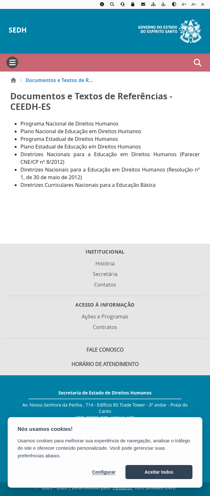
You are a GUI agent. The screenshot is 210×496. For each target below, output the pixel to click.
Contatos (105, 284)
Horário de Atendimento (105, 364)
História (105, 263)
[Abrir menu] (12, 62)
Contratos (105, 327)
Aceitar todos (159, 472)
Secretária (105, 274)
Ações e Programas (105, 316)
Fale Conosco (105, 349)
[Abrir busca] (197, 63)
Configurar (104, 472)
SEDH (18, 30)
